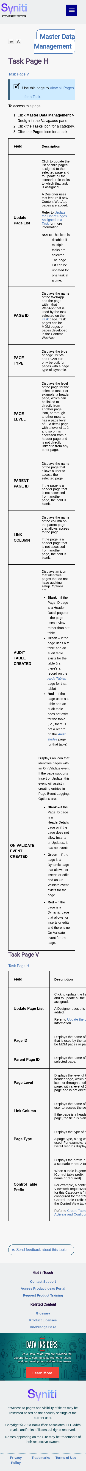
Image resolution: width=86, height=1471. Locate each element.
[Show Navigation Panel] (74, 10)
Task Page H (18, 966)
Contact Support (43, 1281)
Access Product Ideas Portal (43, 1288)
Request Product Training (43, 1295)
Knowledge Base (43, 1327)
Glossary (43, 1313)
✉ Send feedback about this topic (39, 1250)
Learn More (42, 1373)
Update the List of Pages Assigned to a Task (54, 218)
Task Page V (18, 74)
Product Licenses (43, 1320)
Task (45, 319)
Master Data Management (54, 41)
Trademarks (41, 1457)
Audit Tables (56, 678)
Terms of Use (65, 1457)
